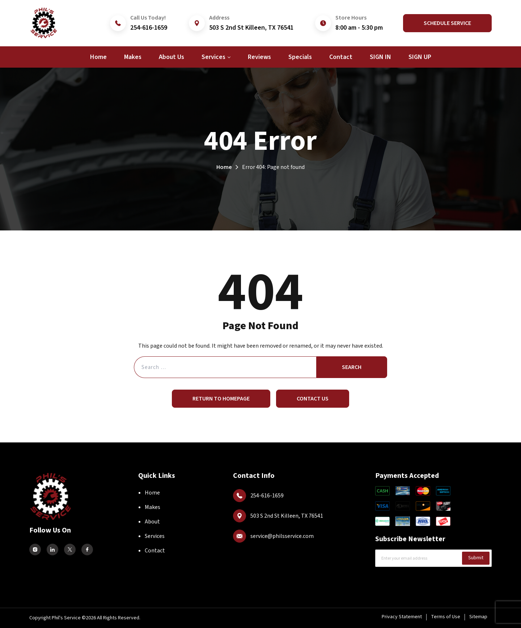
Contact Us (313, 399)
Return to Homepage (221, 399)
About (152, 522)
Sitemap (478, 616)
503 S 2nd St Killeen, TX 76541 (251, 27)
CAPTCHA (390, 580)
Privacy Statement (402, 616)
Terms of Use (445, 616)
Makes (152, 507)
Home (224, 167)
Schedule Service (447, 23)
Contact (155, 551)
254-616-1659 (148, 27)
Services (155, 536)
